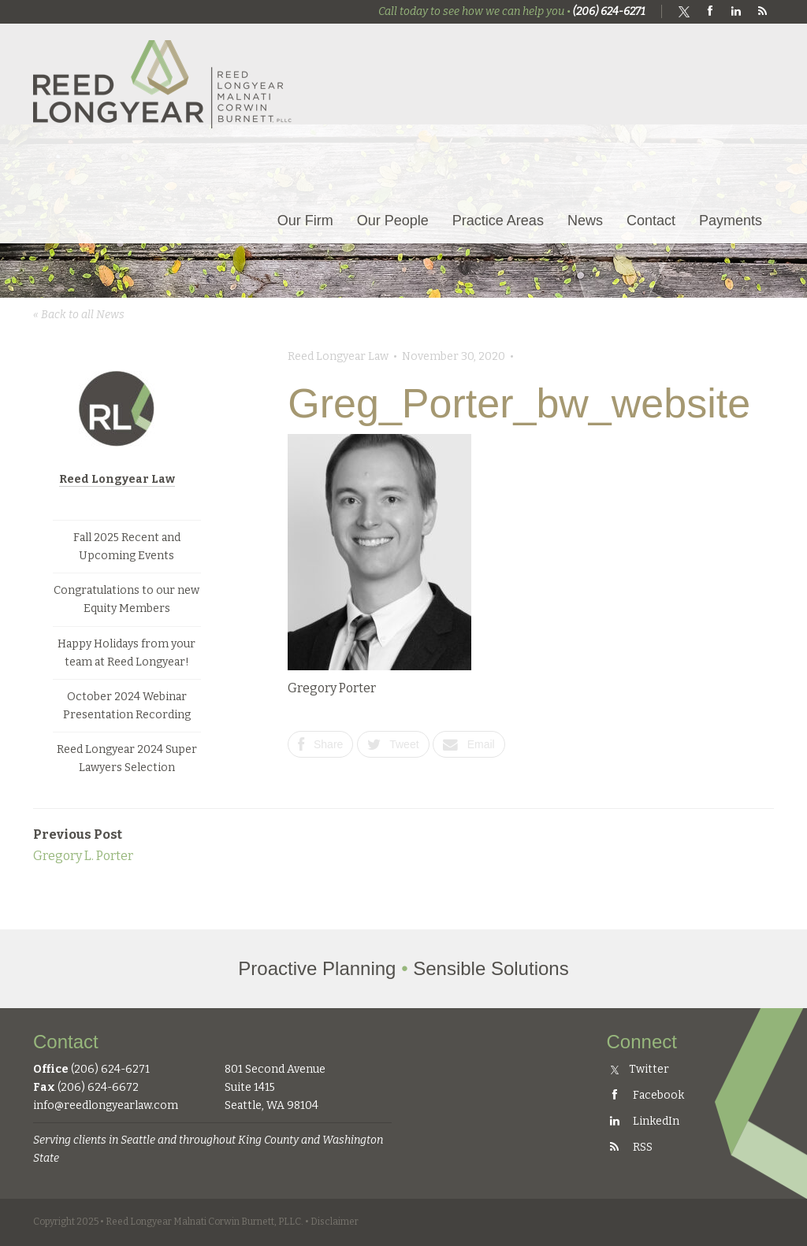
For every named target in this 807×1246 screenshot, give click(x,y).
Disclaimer (335, 1221)
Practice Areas (498, 220)
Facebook (645, 1095)
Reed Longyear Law (117, 479)
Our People (393, 220)
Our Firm (305, 220)
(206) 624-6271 (609, 11)
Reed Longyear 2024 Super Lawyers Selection (127, 758)
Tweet (393, 744)
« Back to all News (79, 314)
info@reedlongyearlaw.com (105, 1105)
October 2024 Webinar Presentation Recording (127, 705)
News (585, 220)
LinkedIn (643, 1121)
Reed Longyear (163, 83)
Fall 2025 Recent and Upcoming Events (126, 546)
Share (320, 744)
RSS (630, 1147)
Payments (730, 220)
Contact (651, 220)
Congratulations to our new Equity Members (126, 599)
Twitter (640, 1069)
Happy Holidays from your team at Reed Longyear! (126, 653)
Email (469, 744)
